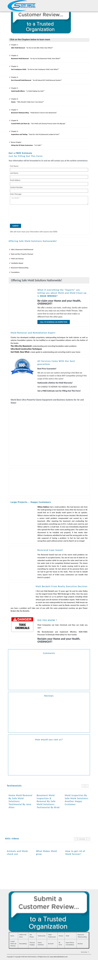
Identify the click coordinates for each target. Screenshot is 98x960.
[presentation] (19, 214)
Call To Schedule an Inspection (53, 322)
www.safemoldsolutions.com (59, 957)
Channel (82, 839)
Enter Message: (16, 194)
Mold (67, 936)
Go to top (85, 952)
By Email (50, 943)
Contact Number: (16, 187)
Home (12, 936)
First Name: (14, 166)
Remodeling (23, 943)
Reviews (80, 943)
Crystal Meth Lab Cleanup (13, 944)
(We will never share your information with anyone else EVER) (33, 232)
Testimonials (41, 936)
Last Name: (14, 173)
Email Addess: (15, 180)
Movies (61, 936)
